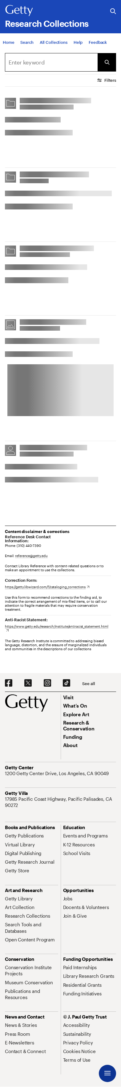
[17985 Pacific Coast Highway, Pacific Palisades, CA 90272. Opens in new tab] (60, 802)
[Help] (78, 42)
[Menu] (107, 1073)
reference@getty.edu (31, 556)
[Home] (8, 42)
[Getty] (19, 11)
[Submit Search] (107, 62)
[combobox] (51, 62)
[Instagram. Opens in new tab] (47, 683)
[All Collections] (53, 42)
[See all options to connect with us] (88, 684)
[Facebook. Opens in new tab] (8, 683)
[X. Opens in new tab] (28, 683)
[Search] (26, 42)
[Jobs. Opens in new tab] (67, 898)
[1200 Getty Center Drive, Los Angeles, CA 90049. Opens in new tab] (57, 773)
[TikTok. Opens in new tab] (66, 683)
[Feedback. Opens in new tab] (98, 42)
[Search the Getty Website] (113, 11)
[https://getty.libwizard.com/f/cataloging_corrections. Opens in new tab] (47, 587)
